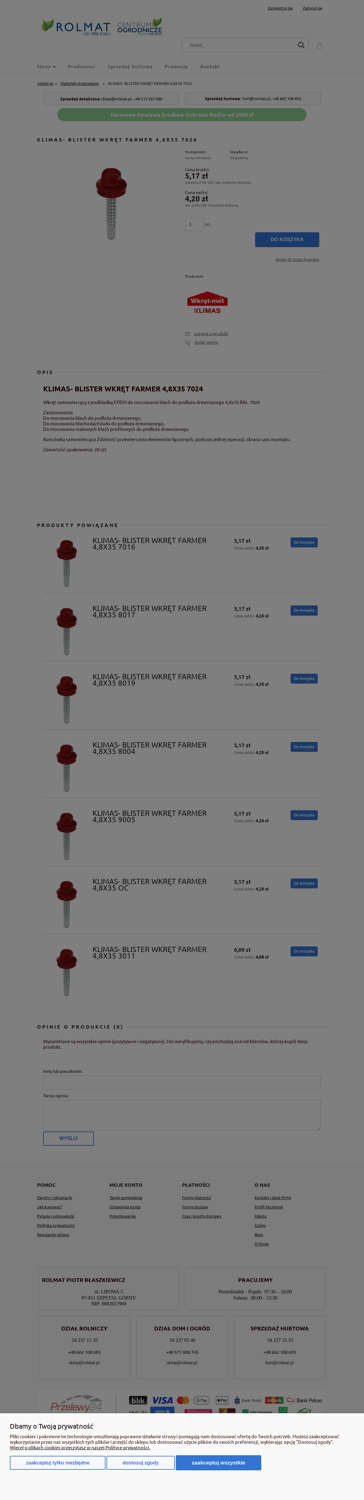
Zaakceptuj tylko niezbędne (57, 1462)
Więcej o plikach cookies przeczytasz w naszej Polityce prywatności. (80, 1447)
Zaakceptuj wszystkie (219, 1463)
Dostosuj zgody (140, 1462)
